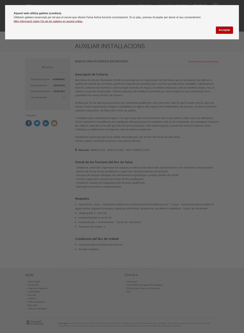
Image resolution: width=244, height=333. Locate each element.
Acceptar (224, 30)
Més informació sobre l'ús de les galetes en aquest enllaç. (48, 21)
